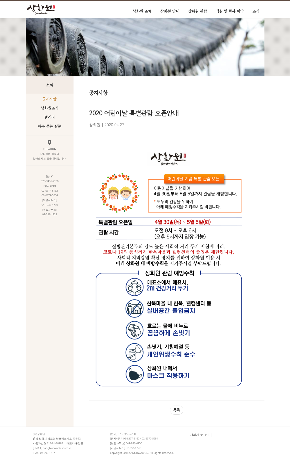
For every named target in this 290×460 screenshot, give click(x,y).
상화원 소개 (142, 11)
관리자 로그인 (199, 435)
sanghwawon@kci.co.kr (57, 448)
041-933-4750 (134, 443)
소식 (256, 11)
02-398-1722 (133, 448)
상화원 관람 (197, 11)
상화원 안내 (169, 11)
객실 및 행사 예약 (230, 11)
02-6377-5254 (150, 438)
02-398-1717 (47, 453)
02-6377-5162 (131, 438)
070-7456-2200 (127, 434)
